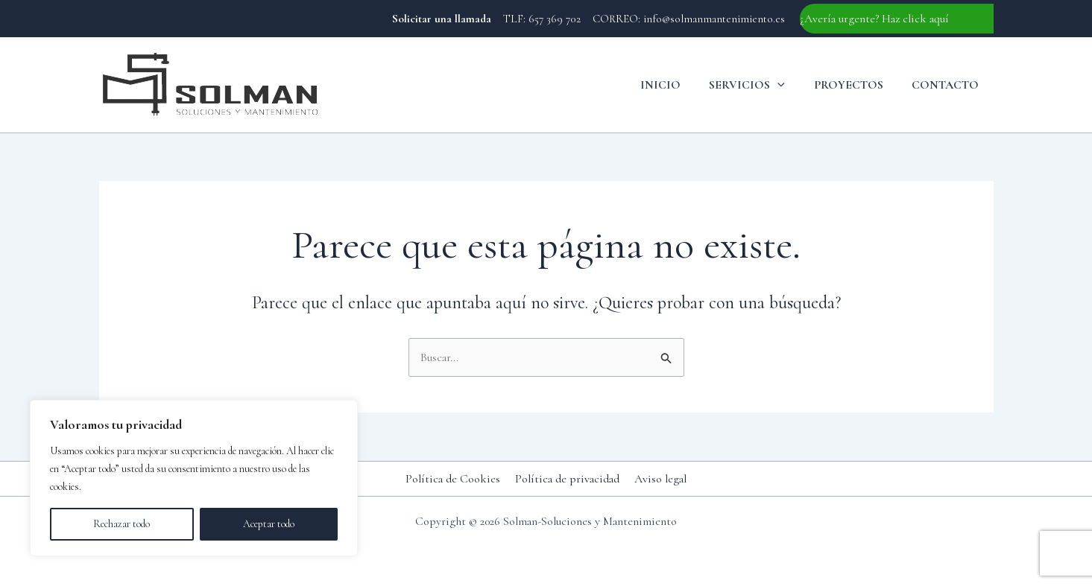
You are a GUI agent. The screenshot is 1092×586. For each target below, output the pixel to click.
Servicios (760, 85)
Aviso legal (657, 478)
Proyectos (856, 84)
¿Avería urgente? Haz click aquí (874, 18)
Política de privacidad (567, 478)
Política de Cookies (455, 478)
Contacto (948, 84)
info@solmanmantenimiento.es (714, 18)
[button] (790, 85)
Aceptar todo (268, 523)
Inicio (677, 84)
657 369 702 (556, 18)
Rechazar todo (121, 523)
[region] (194, 478)
